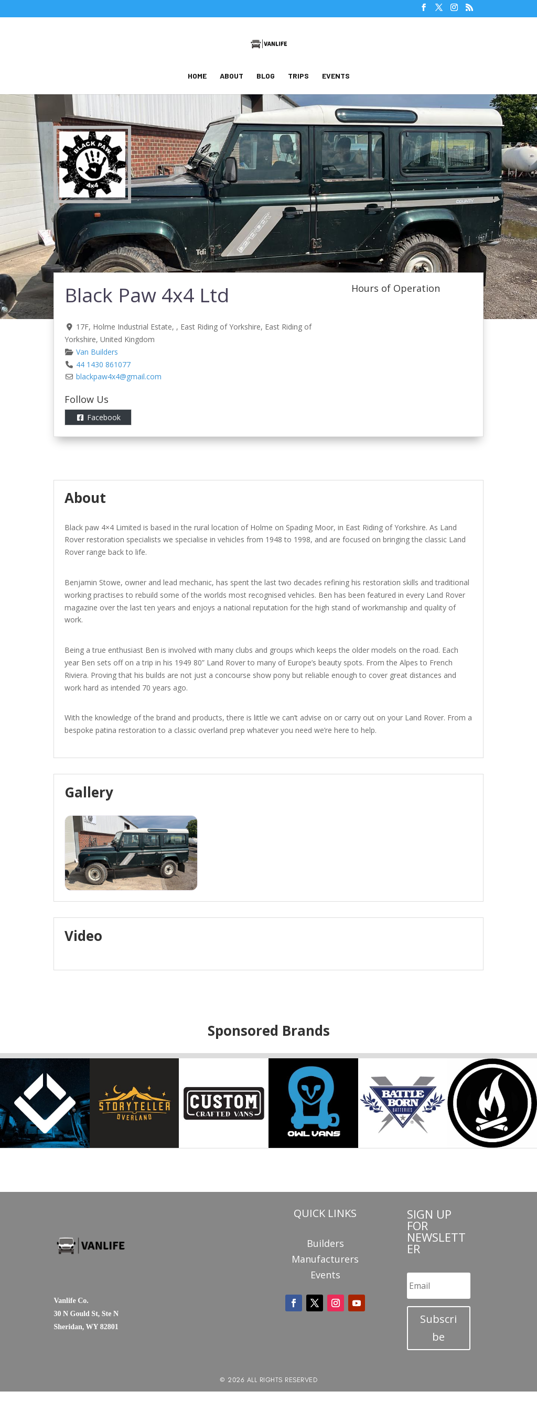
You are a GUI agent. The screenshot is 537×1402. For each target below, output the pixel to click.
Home (197, 76)
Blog (265, 76)
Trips (298, 76)
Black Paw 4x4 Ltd (147, 294)
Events (336, 76)
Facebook (104, 417)
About (231, 76)
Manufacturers (325, 1260)
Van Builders (97, 352)
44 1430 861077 (103, 364)
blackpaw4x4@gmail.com (119, 376)
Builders (325, 1245)
